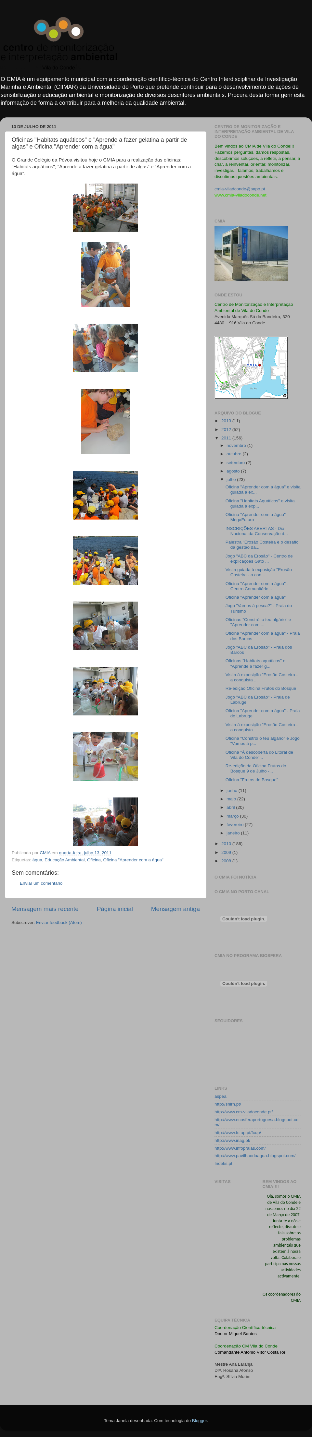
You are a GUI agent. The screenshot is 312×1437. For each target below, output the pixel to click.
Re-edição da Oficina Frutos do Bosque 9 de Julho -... (256, 768)
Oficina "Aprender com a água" (133, 859)
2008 (226, 860)
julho (232, 479)
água (37, 859)
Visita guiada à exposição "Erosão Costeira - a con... (259, 572)
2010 (226, 843)
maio (232, 798)
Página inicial (115, 908)
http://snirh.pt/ (227, 1104)
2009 (226, 852)
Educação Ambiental (64, 859)
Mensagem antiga (175, 908)
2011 (226, 438)
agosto (234, 471)
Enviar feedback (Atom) (59, 922)
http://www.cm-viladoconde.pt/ (243, 1111)
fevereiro (236, 824)
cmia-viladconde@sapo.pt (239, 188)
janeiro (234, 833)
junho (233, 790)
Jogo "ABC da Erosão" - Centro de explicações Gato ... (259, 559)
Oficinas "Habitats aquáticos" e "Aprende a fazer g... (255, 663)
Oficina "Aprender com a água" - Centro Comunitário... (257, 586)
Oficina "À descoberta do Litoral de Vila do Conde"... (259, 755)
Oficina (94, 859)
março (233, 816)
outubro (235, 453)
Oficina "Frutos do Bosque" (252, 779)
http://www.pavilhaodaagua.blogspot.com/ (254, 1155)
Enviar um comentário (41, 883)
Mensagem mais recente (45, 908)
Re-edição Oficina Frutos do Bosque (261, 688)
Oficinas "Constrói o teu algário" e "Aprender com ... (258, 622)
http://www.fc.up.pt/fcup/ (237, 1132)
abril (231, 807)
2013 (226, 420)
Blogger (199, 1420)
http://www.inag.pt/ (232, 1140)
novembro (237, 445)
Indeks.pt (223, 1163)
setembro (236, 462)
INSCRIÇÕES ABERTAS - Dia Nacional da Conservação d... (257, 531)
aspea (220, 1096)
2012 (226, 429)
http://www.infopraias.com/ (240, 1148)
